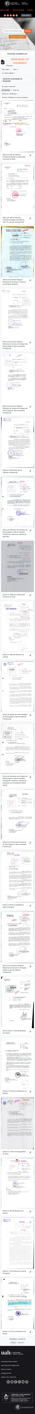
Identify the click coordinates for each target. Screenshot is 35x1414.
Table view (15, 90)
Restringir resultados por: (17, 54)
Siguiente (21, 1342)
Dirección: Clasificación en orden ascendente (15, 97)
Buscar (28, 31)
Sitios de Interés (18, 10)
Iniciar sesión (26, 15)
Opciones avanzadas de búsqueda (12, 80)
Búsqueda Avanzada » (17, 36)
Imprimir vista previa (8, 86)
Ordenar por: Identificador (9, 94)
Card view (6, 90)
